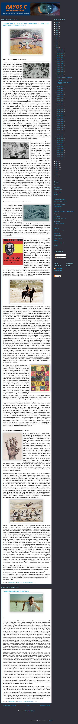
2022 (57, 30)
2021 (57, 32)
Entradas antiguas (45, 705)
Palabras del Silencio (59, 243)
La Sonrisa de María (59, 223)
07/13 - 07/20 (60, 105)
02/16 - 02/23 (60, 146)
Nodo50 (56, 240)
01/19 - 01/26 (60, 154)
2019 (57, 36)
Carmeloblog (57, 187)
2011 (57, 165)
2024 (57, 26)
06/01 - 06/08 (60, 115)
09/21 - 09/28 (60, 86)
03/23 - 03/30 (60, 136)
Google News (57, 213)
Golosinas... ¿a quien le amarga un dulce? (64, 211)
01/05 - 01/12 (60, 159)
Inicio (27, 705)
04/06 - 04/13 (60, 132)
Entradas (58, 255)
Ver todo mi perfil (58, 270)
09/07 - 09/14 (60, 90)
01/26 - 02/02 (60, 152)
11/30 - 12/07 (60, 57)
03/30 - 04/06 (60, 134)
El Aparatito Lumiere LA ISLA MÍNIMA (16, 591)
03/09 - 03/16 (60, 140)
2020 (57, 34)
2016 (57, 43)
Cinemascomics (58, 189)
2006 (57, 176)
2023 (57, 28)
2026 (57, 22)
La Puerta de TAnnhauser (60, 218)
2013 (57, 161)
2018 (57, 38)
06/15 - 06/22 (60, 113)
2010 (57, 167)
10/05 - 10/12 (60, 74)
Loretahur (56, 228)
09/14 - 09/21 (60, 88)
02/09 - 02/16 (60, 148)
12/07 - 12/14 (60, 55)
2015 (57, 45)
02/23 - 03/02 (60, 144)
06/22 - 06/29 (60, 111)
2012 (57, 163)
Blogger (50, 720)
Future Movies (57, 209)
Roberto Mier (59, 268)
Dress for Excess (58, 192)
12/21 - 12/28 (60, 51)
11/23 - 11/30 (60, 59)
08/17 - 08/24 (60, 96)
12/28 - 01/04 (60, 49)
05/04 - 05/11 (60, 123)
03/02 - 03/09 (60, 142)
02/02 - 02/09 (60, 150)
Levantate (56, 226)
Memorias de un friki (59, 230)
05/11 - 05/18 (60, 121)
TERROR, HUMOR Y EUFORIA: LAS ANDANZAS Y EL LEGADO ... (64, 79)
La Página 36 (57, 221)
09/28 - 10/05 (60, 76)
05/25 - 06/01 (60, 117)
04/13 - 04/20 (60, 129)
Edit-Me (56, 194)
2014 (57, 47)
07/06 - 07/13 (60, 107)
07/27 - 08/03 (60, 100)
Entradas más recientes (9, 705)
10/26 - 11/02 (60, 67)
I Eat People (57, 216)
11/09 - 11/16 (60, 63)
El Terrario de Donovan (59, 204)
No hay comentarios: (28, 582)
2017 (57, 41)
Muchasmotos (57, 235)
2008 (57, 172)
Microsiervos (57, 233)
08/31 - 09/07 (60, 92)
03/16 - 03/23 (60, 138)
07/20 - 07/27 (60, 103)
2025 (57, 24)
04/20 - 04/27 (60, 127)
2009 (57, 169)
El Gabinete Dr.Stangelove (60, 201)
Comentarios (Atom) (29, 710)
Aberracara (56, 184)
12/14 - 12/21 (60, 53)
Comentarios (58, 257)
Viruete (56, 245)
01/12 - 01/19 (60, 156)
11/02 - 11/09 (60, 65)
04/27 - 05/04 (60, 125)
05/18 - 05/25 (60, 119)
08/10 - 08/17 (60, 98)
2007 (57, 174)
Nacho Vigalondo (58, 238)
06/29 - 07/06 (60, 109)
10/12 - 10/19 (60, 71)
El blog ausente (58, 197)
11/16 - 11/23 (60, 61)
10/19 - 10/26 (60, 69)
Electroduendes (58, 206)
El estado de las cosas (59, 199)
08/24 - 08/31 (60, 94)
